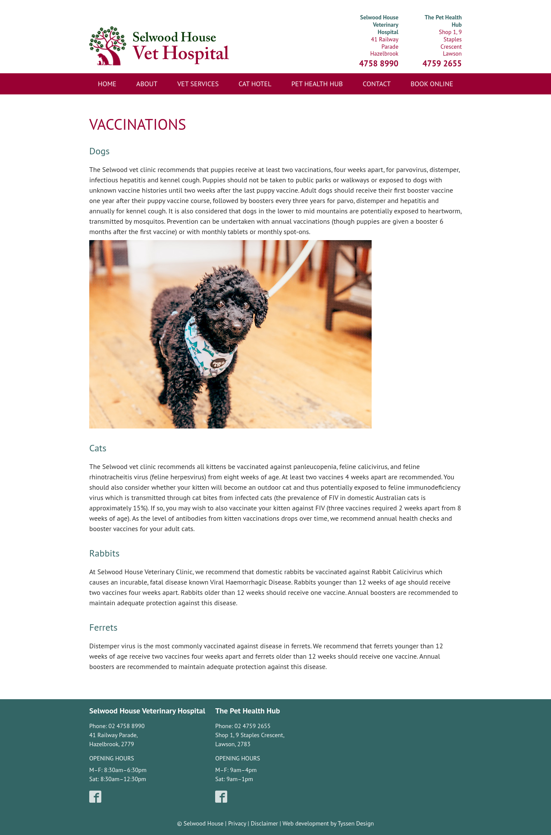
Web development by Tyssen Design (328, 823)
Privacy (237, 823)
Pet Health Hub (317, 83)
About (146, 83)
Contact (377, 83)
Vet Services (198, 83)
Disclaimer (264, 823)
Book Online (431, 83)
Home (107, 83)
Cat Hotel (254, 83)
